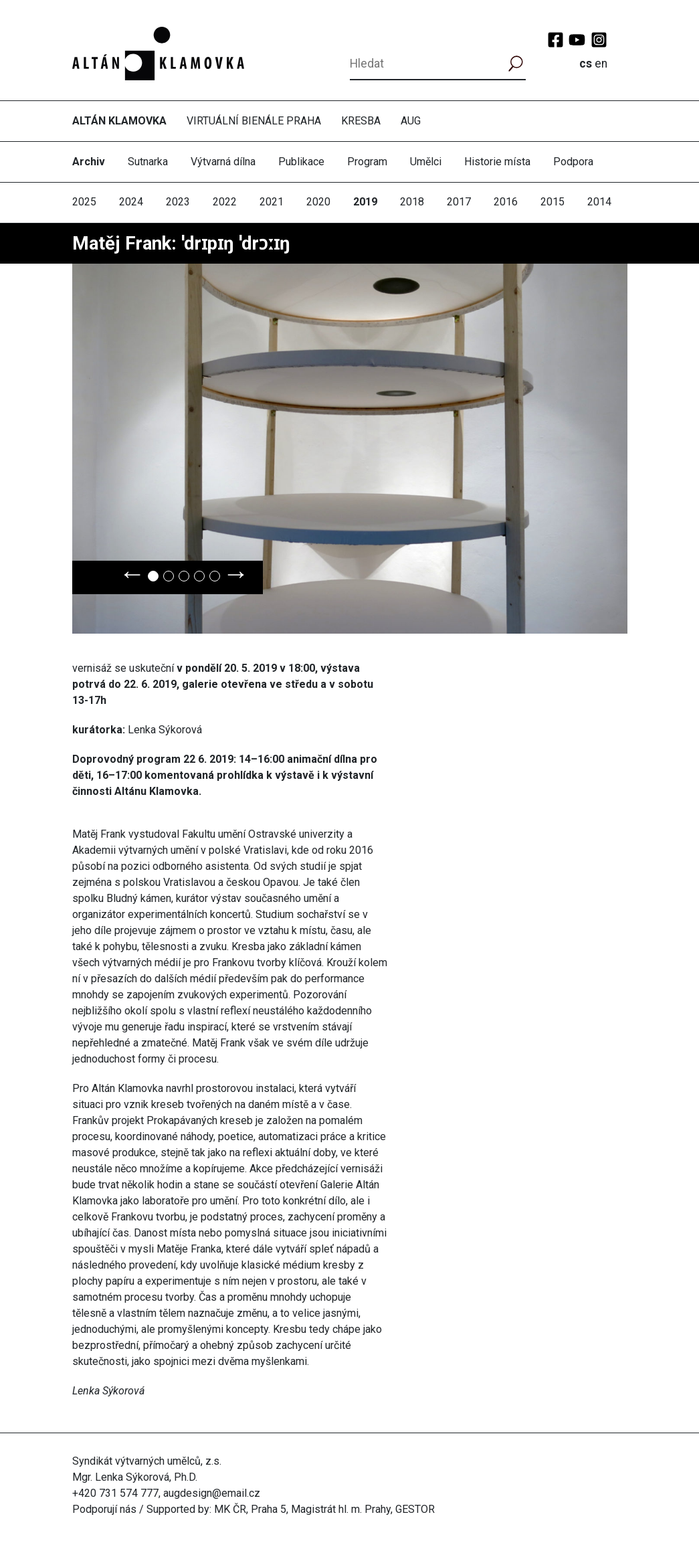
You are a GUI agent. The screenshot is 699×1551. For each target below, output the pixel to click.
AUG (411, 120)
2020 (318, 201)
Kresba (361, 120)
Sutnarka (148, 161)
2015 (552, 201)
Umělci (425, 161)
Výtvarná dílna (223, 161)
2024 (131, 201)
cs (585, 63)
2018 (412, 201)
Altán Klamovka (119, 120)
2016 (506, 201)
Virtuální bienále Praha (254, 120)
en (601, 63)
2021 (272, 201)
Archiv (88, 161)
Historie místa (497, 161)
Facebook (555, 39)
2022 (225, 201)
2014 (599, 201)
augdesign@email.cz (211, 1493)
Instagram (599, 39)
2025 (84, 201)
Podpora (573, 161)
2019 (365, 201)
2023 (178, 201)
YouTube (577, 39)
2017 (459, 201)
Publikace (301, 161)
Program (367, 161)
